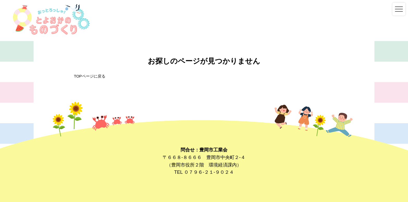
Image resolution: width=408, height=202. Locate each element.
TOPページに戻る (89, 76)
